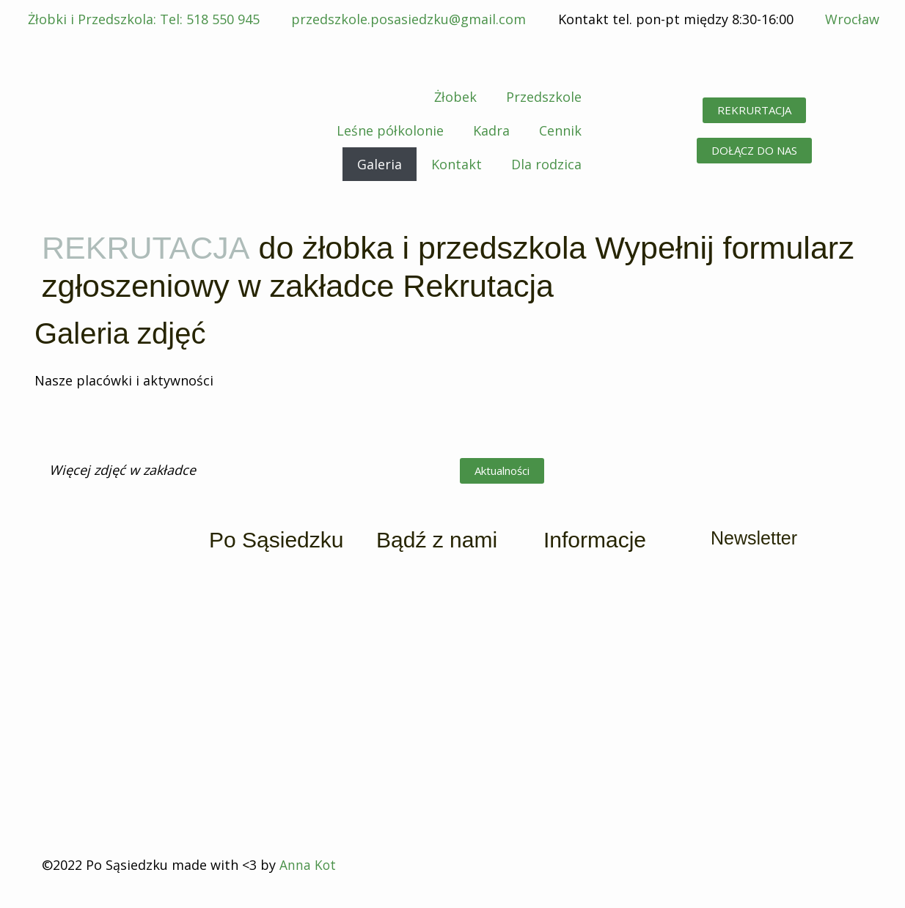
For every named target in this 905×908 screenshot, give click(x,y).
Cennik (560, 130)
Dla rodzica (546, 164)
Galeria (379, 164)
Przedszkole (544, 97)
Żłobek (455, 97)
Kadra (491, 130)
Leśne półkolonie (390, 130)
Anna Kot (308, 865)
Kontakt (456, 164)
